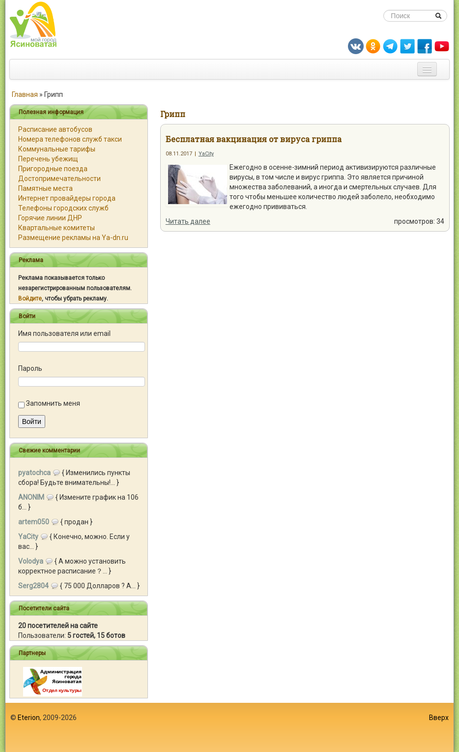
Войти (31, 421)
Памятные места (45, 188)
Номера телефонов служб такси (70, 139)
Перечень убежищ (48, 159)
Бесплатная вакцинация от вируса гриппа (254, 139)
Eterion (29, 718)
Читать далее (188, 221)
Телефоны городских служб (63, 208)
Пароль (30, 368)
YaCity (206, 153)
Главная (25, 94)
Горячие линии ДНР (50, 218)
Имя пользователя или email (64, 333)
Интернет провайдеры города (66, 198)
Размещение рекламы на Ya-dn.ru (73, 237)
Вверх (439, 718)
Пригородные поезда (52, 169)
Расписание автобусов (55, 129)
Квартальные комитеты (56, 228)
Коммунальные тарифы (56, 149)
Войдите (30, 298)
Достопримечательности (59, 178)
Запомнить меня (53, 403)
